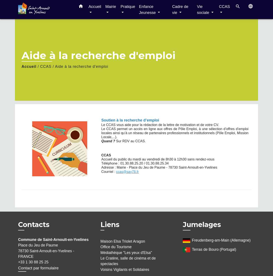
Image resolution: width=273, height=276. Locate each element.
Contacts (33, 225)
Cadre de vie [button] (180, 9)
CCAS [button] (224, 6)
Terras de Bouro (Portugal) (209, 250)
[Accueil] (44, 9)
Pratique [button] (128, 6)
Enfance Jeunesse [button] (148, 9)
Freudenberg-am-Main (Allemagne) (217, 240)
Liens (109, 224)
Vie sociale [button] (203, 9)
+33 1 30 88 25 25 (33, 262)
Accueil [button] (95, 6)
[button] (81, 7)
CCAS (45, 66)
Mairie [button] (110, 6)
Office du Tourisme (116, 247)
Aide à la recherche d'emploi (81, 66)
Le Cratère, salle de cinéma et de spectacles (128, 261)
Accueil (29, 66)
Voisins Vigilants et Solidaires (124, 269)
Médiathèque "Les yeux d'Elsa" (126, 253)
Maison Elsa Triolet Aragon (122, 241)
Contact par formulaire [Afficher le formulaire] (38, 268)
